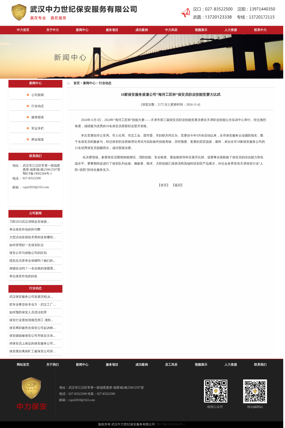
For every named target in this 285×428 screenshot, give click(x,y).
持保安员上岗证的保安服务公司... (32, 343)
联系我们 (260, 364)
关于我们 (52, 364)
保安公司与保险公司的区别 (28, 253)
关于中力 (52, 30)
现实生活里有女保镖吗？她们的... (32, 260)
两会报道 (37, 139)
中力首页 (23, 30)
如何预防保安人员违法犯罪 (28, 312)
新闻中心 (82, 30)
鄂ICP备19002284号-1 (170, 424)
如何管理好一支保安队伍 (26, 245)
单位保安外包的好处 (23, 276)
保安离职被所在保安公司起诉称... (32, 328)
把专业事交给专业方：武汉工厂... (32, 304)
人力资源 (230, 30)
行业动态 (37, 106)
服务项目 (112, 30)
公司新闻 (37, 95)
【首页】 (163, 185)
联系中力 (260, 30)
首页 (76, 83)
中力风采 (171, 30)
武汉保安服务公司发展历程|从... (31, 296)
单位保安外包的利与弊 (25, 229)
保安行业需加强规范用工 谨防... (31, 320)
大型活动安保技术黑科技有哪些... (32, 237)
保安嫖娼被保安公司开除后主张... (32, 335)
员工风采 (171, 364)
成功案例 (141, 30)
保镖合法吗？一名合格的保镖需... (32, 268)
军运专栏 (37, 128)
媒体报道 (37, 117)
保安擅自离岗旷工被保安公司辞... (32, 351)
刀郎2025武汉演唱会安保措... (29, 221)
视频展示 (201, 30)
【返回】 (177, 185)
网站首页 (23, 364)
